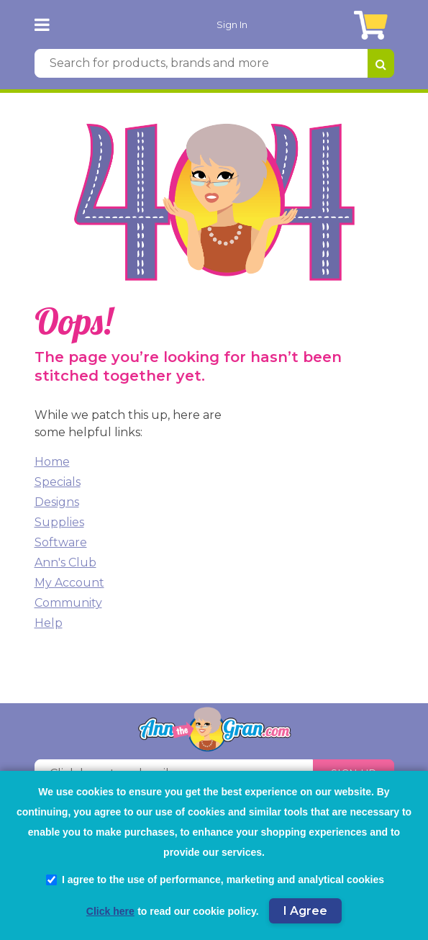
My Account (69, 582)
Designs (57, 502)
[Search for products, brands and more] (201, 63)
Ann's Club (65, 562)
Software (61, 542)
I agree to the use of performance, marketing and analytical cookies (215, 879)
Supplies (59, 522)
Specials (58, 482)
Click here (110, 911)
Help (49, 623)
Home (52, 462)
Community (68, 603)
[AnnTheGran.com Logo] (76, 24)
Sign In (232, 24)
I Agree (305, 911)
